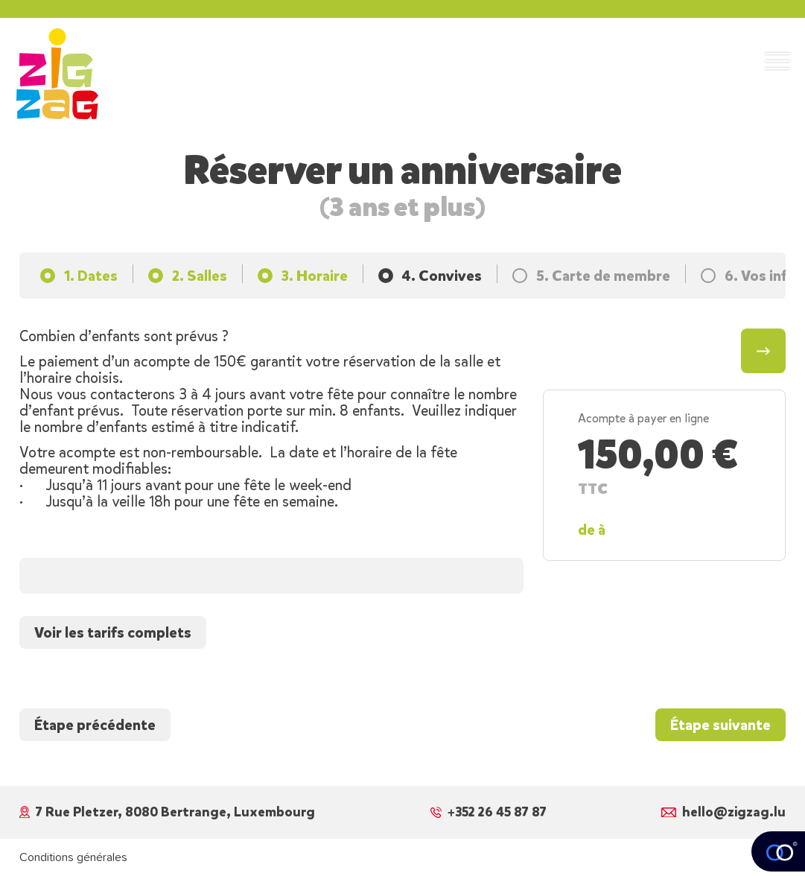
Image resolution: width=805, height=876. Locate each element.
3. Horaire (314, 275)
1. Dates (91, 275)
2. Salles (199, 275)
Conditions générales (73, 857)
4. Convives (442, 275)
